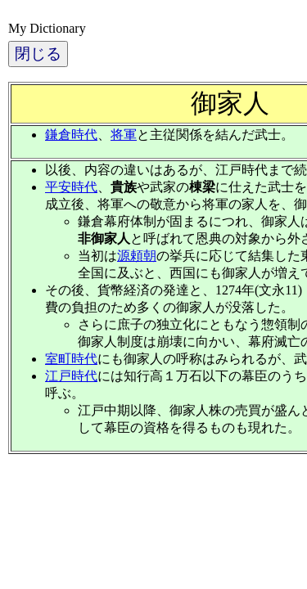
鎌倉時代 (71, 135)
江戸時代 (71, 376)
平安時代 (71, 187)
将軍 (124, 135)
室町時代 (71, 359)
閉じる (38, 53)
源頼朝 (136, 256)
